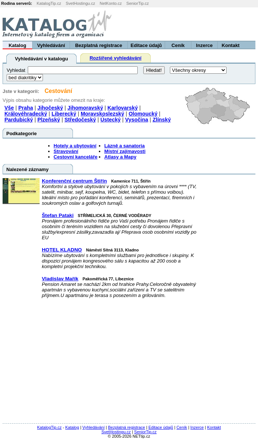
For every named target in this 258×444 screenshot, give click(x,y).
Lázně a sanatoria (124, 145)
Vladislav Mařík (60, 278)
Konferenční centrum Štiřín (74, 181)
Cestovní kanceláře (76, 157)
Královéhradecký (25, 114)
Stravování (66, 151)
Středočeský (80, 120)
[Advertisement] (165, 24)
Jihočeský (50, 108)
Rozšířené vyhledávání (115, 58)
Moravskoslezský (102, 114)
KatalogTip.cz (49, 3)
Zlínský (162, 120)
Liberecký (63, 114)
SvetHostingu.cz (80, 3)
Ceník (177, 45)
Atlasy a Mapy (120, 157)
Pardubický (18, 120)
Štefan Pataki (58, 215)
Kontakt (230, 45)
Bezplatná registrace (98, 45)
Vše (9, 108)
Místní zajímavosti (124, 151)
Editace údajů (146, 45)
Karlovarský (122, 108)
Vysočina (136, 120)
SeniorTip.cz (137, 3)
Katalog (17, 45)
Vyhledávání (51, 45)
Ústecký (110, 120)
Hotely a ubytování (75, 145)
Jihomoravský (85, 108)
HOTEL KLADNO (62, 250)
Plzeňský (48, 120)
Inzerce (204, 45)
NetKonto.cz (111, 3)
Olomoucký (142, 114)
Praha (25, 108)
